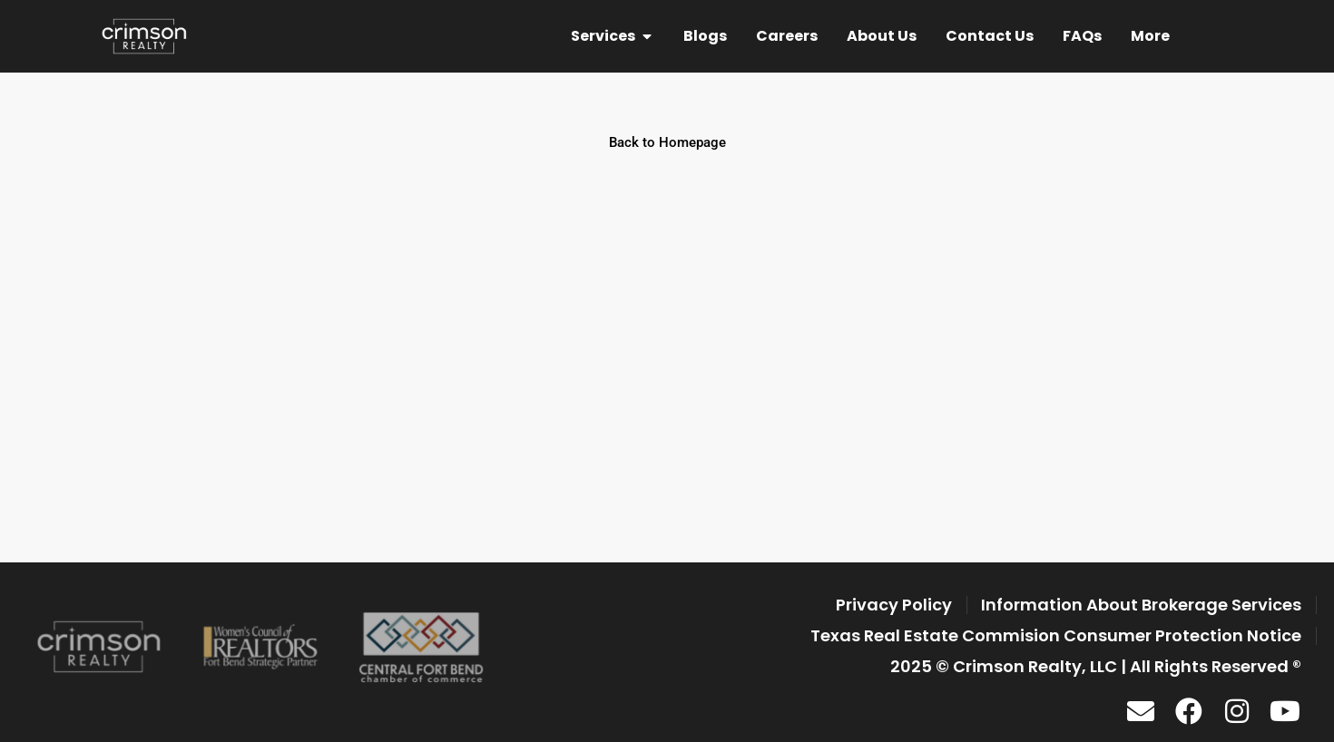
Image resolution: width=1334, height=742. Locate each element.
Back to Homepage (667, 142)
